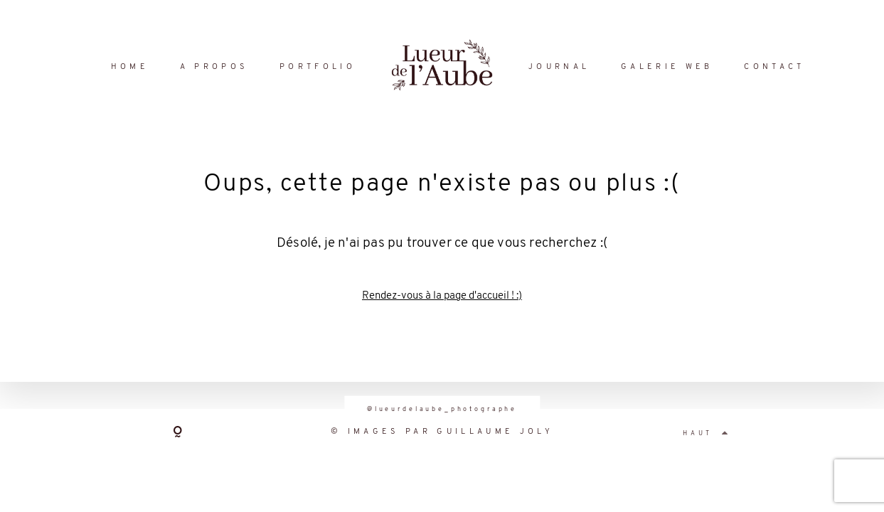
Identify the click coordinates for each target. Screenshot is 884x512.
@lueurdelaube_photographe (442, 409)
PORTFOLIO (317, 67)
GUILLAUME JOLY (495, 432)
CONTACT (774, 67)
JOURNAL (559, 67)
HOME (130, 67)
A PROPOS (214, 67)
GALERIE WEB (667, 67)
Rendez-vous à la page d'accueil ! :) (442, 296)
